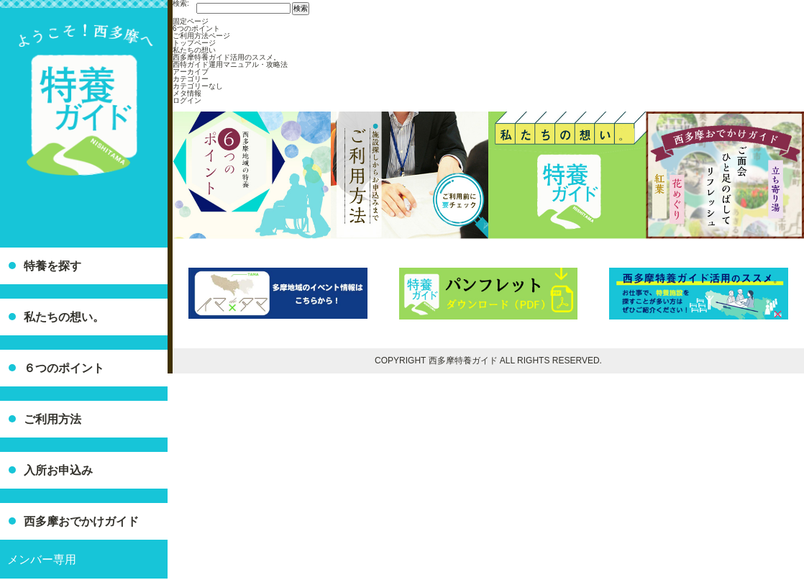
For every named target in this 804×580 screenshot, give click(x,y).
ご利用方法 (52, 419)
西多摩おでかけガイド (81, 521)
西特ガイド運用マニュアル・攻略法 (230, 64)
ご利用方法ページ (201, 36)
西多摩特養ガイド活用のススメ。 (226, 57)
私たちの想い (194, 50)
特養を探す (52, 266)
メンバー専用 (41, 559)
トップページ (194, 43)
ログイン (187, 100)
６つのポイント (64, 368)
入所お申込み (58, 470)
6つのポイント (196, 28)
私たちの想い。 (64, 317)
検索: (181, 3)
